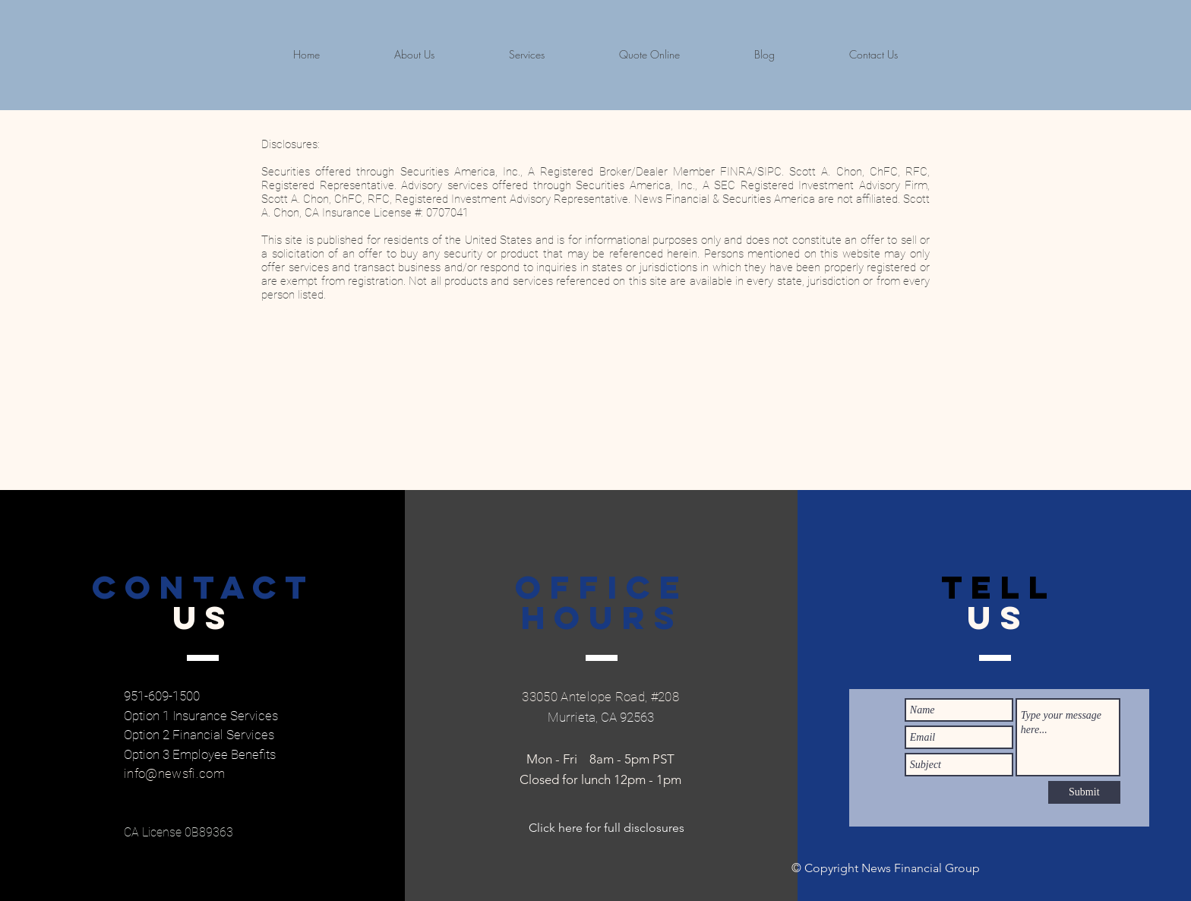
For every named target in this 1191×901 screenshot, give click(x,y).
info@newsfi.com (174, 773)
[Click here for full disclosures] (606, 828)
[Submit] (1084, 792)
